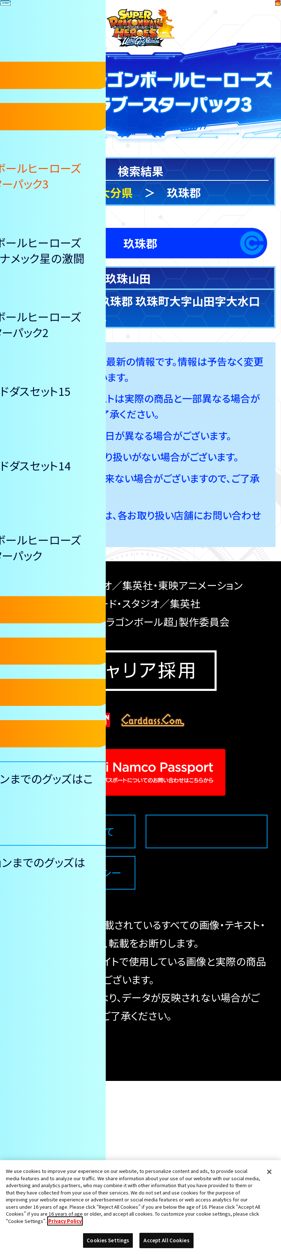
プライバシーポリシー (74, 1045)
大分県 (116, 192)
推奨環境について (74, 1004)
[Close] (269, 1172)
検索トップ (38, 192)
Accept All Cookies (166, 1240)
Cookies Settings (207, 1004)
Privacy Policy (65, 1220)
